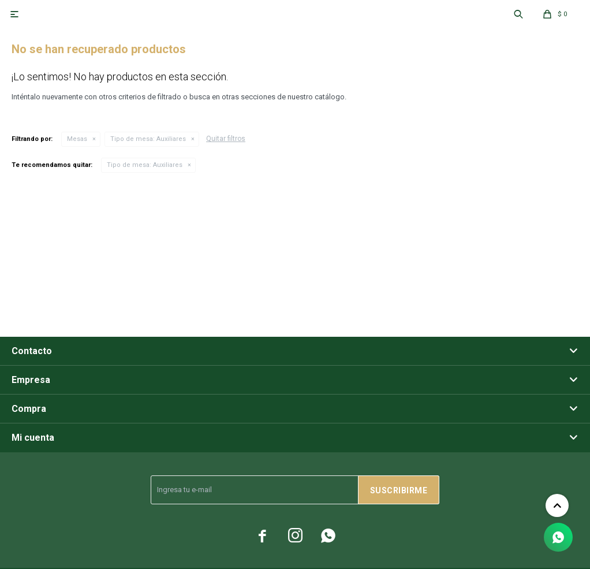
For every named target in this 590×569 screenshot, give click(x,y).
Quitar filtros (225, 139)
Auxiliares (148, 139)
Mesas (77, 139)
